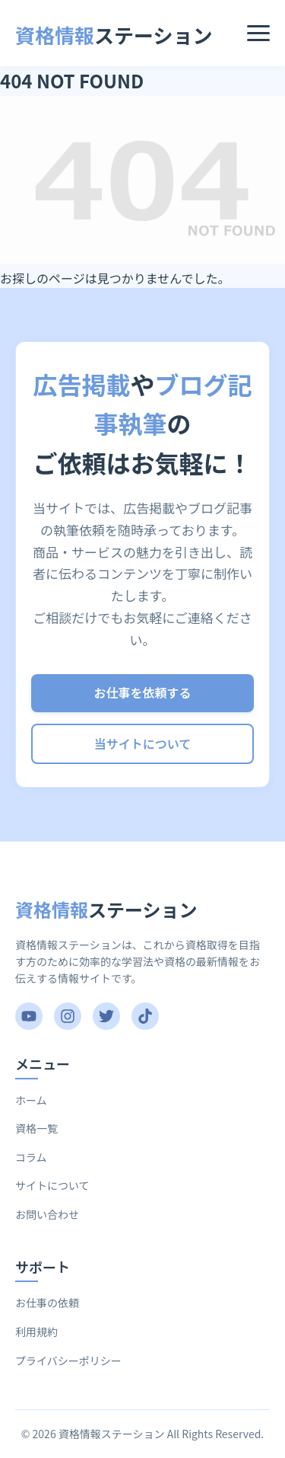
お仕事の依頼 (47, 1302)
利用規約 (36, 1331)
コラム (31, 1157)
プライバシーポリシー (68, 1360)
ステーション (114, 35)
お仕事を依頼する (142, 692)
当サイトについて (143, 743)
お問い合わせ (47, 1214)
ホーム (31, 1100)
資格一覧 (36, 1128)
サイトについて (52, 1185)
